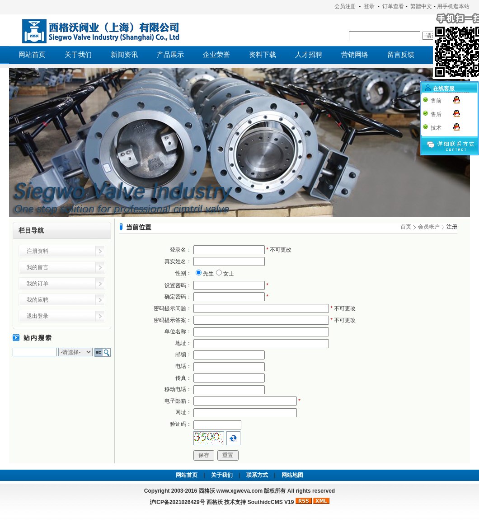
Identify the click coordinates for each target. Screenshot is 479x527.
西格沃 (215, 502)
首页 (405, 227)
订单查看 (393, 6)
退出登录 (37, 316)
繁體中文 (421, 6)
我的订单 (37, 283)
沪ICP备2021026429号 (177, 502)
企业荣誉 (216, 54)
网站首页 (32, 54)
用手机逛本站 (453, 6)
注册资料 (37, 251)
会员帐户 (429, 227)
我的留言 (37, 267)
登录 (369, 6)
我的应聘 (37, 300)
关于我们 (78, 54)
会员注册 (345, 6)
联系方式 (257, 475)
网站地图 (292, 475)
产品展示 (170, 54)
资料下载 (262, 54)
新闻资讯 (124, 54)
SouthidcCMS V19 (271, 502)
